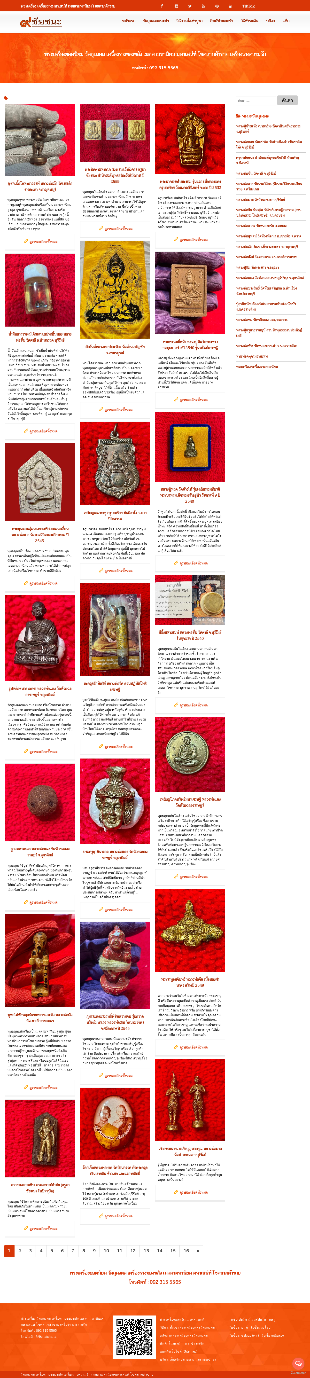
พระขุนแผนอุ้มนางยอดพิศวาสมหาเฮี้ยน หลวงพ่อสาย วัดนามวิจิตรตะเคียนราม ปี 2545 (40, 535)
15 (173, 1251)
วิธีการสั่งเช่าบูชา (189, 21)
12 (133, 1251)
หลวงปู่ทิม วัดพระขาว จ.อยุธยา (257, 267)
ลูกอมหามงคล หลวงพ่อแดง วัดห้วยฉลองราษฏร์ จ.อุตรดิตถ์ (40, 852)
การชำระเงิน (194, 1343)
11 (119, 1251)
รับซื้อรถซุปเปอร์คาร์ (244, 1335)
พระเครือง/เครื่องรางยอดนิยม (257, 367)
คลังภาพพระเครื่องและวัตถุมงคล (184, 1335)
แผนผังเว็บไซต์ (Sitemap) (178, 1351)
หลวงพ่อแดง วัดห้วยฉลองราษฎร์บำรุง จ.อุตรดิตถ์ (270, 278)
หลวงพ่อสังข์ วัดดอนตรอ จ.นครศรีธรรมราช (266, 257)
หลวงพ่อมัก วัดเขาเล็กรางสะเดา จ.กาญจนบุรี (267, 247)
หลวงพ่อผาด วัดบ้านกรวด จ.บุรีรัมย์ (260, 200)
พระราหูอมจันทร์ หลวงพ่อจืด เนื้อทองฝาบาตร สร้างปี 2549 (190, 982)
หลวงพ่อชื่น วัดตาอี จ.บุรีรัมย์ (256, 173)
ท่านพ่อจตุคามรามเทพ (252, 356)
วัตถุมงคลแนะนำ (156, 21)
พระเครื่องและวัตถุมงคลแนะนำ (183, 1319)
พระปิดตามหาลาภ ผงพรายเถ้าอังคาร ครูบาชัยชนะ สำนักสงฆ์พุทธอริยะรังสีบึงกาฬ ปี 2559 (115, 175)
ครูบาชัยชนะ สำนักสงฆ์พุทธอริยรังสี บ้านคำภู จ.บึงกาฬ (267, 160)
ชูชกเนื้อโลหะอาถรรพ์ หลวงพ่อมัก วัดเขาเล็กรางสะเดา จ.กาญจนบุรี (40, 186)
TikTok (246, 6)
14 (159, 1251)
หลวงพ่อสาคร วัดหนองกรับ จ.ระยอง (261, 226)
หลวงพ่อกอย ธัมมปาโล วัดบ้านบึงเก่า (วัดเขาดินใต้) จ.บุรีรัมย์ (269, 144)
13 (146, 1251)
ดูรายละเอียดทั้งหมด (43, 242)
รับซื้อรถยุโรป (260, 1327)
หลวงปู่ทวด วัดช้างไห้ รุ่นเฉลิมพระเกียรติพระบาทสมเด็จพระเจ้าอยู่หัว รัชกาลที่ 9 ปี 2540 (190, 495)
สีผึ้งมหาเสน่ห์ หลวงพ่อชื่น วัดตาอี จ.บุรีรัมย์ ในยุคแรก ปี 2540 (190, 635)
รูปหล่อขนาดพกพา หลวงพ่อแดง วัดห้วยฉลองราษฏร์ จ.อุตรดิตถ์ (40, 692)
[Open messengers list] (298, 1364)
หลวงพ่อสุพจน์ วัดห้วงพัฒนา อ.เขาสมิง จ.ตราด (268, 236)
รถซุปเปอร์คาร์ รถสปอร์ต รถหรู (252, 1319)
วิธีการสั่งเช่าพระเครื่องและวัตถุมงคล (187, 1327)
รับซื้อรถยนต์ (238, 1327)
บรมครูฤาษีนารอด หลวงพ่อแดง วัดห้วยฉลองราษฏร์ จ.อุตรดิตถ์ (115, 855)
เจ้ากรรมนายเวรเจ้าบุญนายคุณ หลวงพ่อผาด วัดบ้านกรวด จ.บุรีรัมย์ (190, 1152)
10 (106, 1251)
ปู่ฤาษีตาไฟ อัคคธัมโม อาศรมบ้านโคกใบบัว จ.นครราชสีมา (266, 306)
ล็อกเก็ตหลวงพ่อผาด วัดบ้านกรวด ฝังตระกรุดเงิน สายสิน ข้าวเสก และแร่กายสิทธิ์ (115, 1171)
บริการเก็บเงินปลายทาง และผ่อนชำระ (188, 1359)
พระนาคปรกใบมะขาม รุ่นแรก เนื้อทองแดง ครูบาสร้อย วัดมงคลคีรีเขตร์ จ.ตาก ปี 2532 (190, 185)
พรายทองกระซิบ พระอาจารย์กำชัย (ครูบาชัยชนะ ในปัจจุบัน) (40, 1188)
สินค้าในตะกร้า (221, 21)
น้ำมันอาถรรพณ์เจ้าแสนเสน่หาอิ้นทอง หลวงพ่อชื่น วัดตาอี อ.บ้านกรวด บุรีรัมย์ (39, 337)
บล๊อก (270, 21)
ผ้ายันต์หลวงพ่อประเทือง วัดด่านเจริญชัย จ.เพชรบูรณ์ (115, 350)
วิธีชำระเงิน (249, 21)
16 (186, 1251)
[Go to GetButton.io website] (298, 1373)
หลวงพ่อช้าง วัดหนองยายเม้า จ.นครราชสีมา (266, 346)
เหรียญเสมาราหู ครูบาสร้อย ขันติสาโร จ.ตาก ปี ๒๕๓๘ (115, 516)
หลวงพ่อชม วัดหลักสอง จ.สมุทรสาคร (261, 320)
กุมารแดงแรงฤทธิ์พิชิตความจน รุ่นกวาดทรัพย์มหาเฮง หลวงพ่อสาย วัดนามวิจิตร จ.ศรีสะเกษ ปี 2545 (115, 1022)
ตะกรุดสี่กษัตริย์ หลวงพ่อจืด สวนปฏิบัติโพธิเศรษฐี (115, 687)
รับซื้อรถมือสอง (273, 1335)
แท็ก (286, 21)
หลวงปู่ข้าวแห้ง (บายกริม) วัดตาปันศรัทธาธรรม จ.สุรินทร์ (268, 128)
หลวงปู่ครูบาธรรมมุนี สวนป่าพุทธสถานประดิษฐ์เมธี (269, 332)
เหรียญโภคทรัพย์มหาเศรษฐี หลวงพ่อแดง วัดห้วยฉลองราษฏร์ (190, 802)
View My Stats (165, 1374)
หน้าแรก (128, 21)
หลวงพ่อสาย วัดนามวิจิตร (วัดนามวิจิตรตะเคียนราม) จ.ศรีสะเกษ (269, 186)
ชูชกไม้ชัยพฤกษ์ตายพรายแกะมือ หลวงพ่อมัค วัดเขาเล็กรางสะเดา (40, 1018)
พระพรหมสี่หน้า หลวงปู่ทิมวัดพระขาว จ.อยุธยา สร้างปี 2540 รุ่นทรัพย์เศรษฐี (190, 345)
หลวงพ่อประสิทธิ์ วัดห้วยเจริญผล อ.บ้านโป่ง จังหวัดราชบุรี (266, 291)
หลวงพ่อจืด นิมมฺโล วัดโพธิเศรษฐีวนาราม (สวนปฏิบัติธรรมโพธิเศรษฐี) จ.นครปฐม (269, 212)
